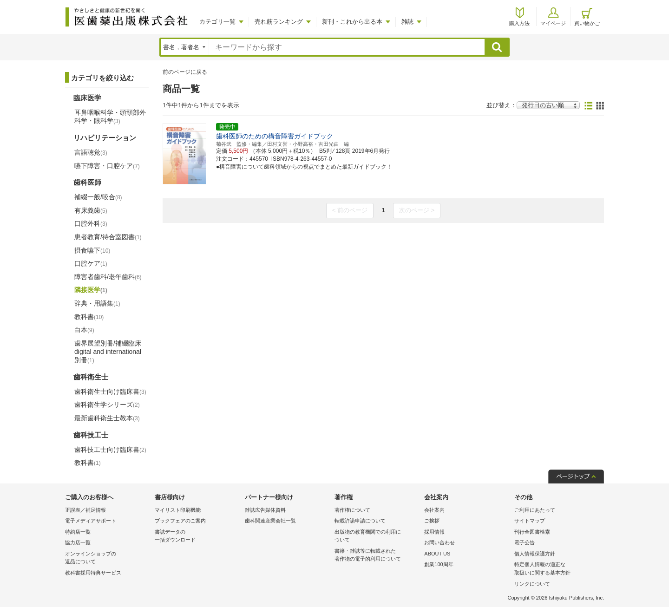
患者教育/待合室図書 (108, 237)
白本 (84, 329)
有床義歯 (90, 210)
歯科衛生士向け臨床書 (110, 391)
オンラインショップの (107, 558)
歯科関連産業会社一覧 (270, 520)
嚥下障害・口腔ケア (107, 166)
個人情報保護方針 (534, 553)
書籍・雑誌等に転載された (377, 555)
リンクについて (532, 584)
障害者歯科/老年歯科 (108, 277)
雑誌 (407, 21)
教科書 (89, 316)
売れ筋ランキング (279, 21)
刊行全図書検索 (532, 532)
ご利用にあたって (534, 510)
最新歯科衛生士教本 (107, 418)
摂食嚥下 (92, 250)
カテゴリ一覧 (217, 21)
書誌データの (197, 536)
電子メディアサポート (90, 520)
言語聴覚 (90, 152)
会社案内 (434, 510)
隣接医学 (90, 290)
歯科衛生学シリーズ (107, 404)
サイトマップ (529, 520)
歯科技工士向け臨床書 (110, 449)
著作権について (352, 510)
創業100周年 (438, 564)
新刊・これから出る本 (352, 21)
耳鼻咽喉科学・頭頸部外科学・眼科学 (110, 116)
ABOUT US (437, 553)
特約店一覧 (78, 532)
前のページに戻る (185, 72)
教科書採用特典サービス (93, 572)
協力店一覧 (78, 542)
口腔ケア (90, 263)
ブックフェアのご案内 (180, 520)
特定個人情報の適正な (556, 569)
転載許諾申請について (360, 520)
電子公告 (524, 542)
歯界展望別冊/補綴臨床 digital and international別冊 (107, 351)
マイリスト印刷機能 (178, 510)
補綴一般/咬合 (98, 197)
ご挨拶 (431, 520)
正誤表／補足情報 (85, 510)
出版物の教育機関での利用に (377, 536)
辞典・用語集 (97, 303)
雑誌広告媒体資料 (265, 510)
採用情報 (434, 532)
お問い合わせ (439, 542)
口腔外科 (90, 223)
